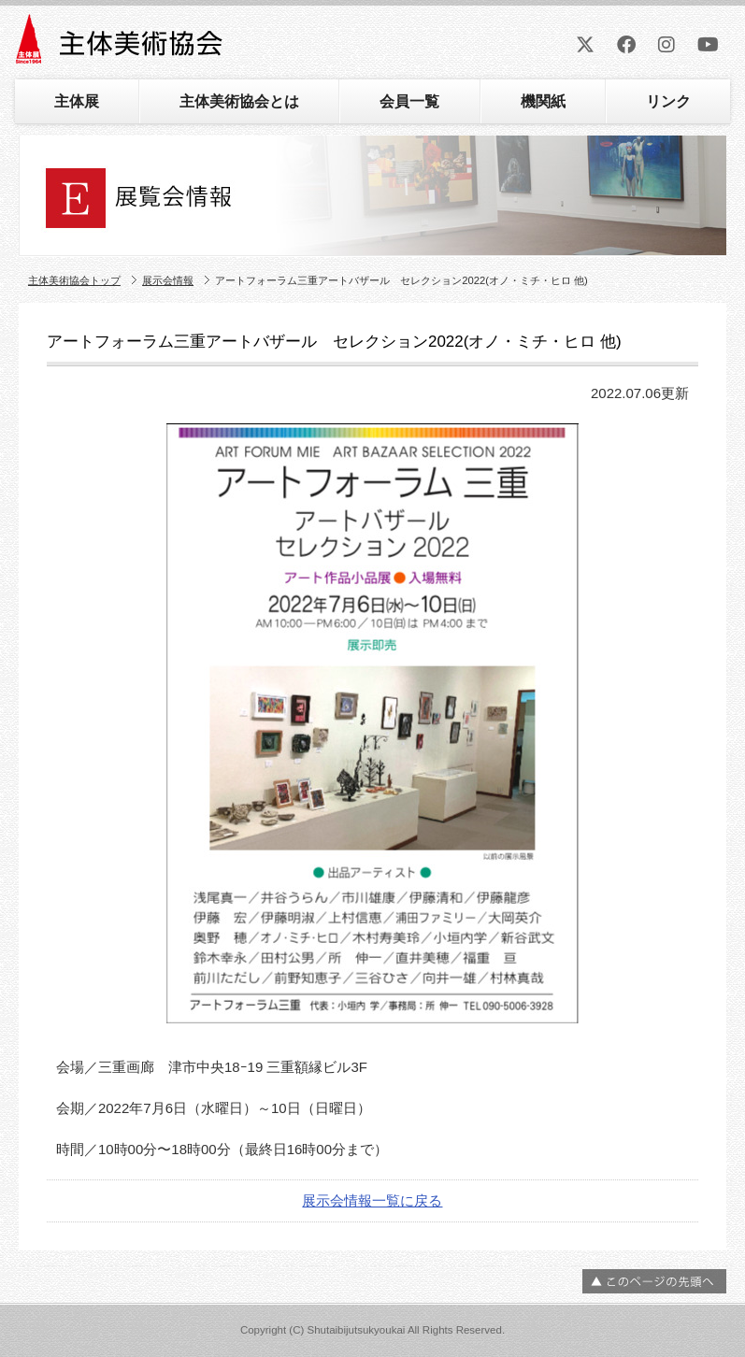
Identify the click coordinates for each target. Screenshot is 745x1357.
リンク (668, 101)
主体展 (76, 101)
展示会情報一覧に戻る (372, 1200)
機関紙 (543, 101)
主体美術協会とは (239, 101)
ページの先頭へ (654, 1281)
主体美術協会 (121, 45)
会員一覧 (409, 101)
